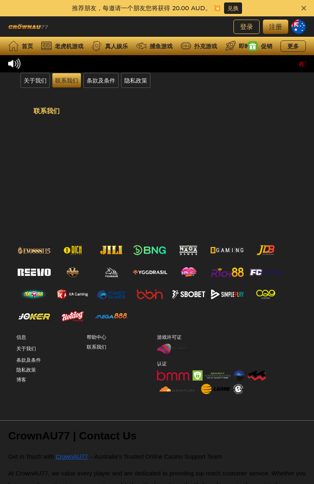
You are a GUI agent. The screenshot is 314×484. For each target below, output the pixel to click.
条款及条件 (101, 80)
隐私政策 (135, 80)
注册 (275, 26)
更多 (293, 46)
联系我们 (66, 80)
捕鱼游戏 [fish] (154, 46)
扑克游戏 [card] (199, 46)
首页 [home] (20, 46)
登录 (246, 26)
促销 (260, 46)
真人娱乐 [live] (110, 46)
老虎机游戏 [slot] (62, 46)
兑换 (233, 8)
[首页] (28, 26)
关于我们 (35, 80)
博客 (21, 393)
